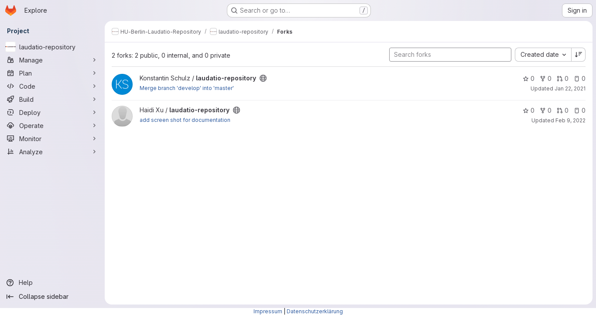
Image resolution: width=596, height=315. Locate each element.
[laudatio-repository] (52, 47)
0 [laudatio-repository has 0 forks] (545, 78)
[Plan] (52, 73)
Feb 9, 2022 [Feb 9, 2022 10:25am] (570, 120)
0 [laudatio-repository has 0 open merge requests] (563, 78)
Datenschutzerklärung (315, 311)
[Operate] (52, 125)
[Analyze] (52, 151)
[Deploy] (52, 112)
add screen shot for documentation (185, 120)
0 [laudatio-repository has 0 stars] (528, 78)
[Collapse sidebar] (52, 297)
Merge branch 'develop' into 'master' (187, 88)
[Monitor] (52, 138)
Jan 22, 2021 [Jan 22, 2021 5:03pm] (570, 88)
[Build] (52, 99)
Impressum (267, 311)
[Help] (52, 283)
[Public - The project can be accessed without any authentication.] (263, 78)
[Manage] (52, 60)
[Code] (52, 86)
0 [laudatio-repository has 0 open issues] (580, 78)
